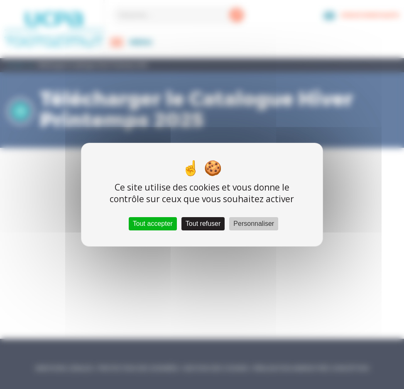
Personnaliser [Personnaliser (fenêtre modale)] (253, 223)
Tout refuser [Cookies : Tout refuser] (203, 223)
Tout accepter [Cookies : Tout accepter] (153, 223)
